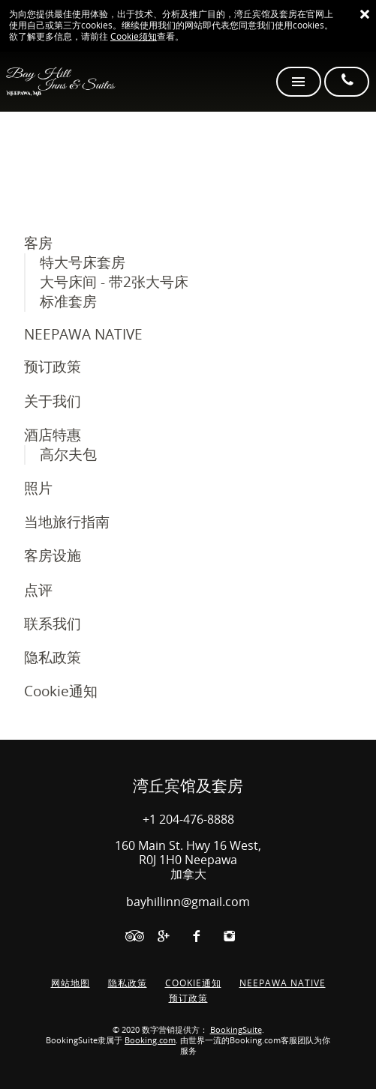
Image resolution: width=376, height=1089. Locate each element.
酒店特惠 (52, 435)
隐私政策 (52, 657)
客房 (38, 243)
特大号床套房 (82, 262)
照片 (38, 488)
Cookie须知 (133, 36)
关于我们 (52, 401)
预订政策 (52, 366)
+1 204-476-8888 (188, 819)
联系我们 (52, 624)
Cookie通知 (61, 691)
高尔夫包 (68, 454)
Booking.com (150, 1041)
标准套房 (68, 301)
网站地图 (70, 983)
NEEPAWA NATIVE (83, 334)
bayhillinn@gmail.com (188, 902)
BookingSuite (236, 1030)
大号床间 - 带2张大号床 (114, 282)
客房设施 (52, 555)
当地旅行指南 (67, 522)
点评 (38, 590)
